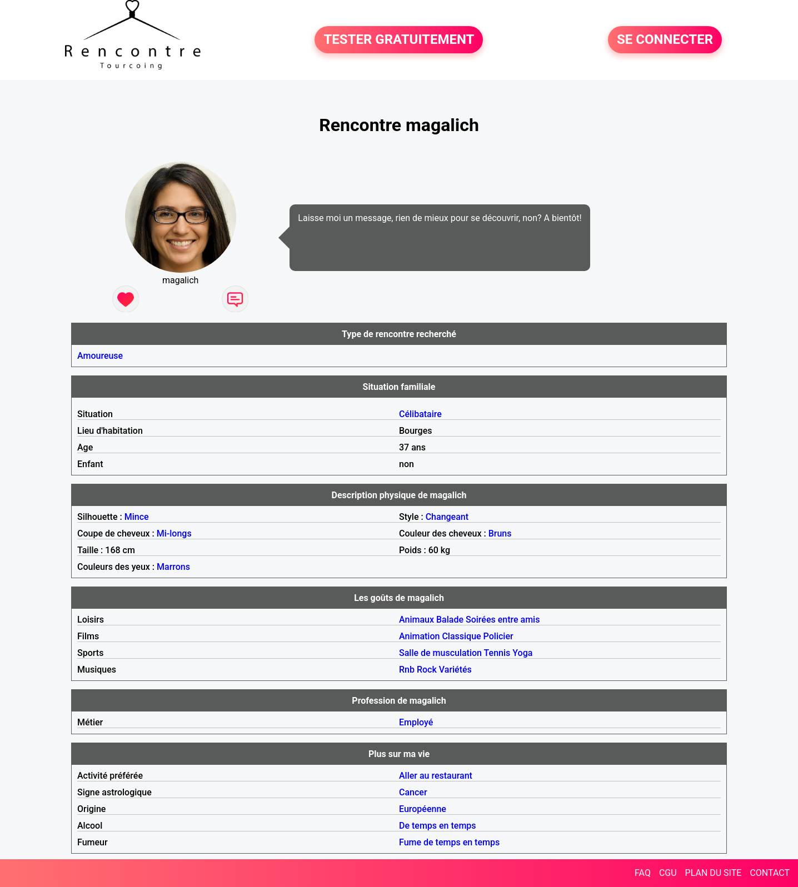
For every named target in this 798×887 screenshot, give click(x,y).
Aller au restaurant (435, 775)
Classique (461, 636)
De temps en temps (437, 825)
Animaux (416, 619)
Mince (136, 517)
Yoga (522, 653)
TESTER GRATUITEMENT (398, 40)
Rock (427, 669)
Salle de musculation (440, 653)
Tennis (497, 653)
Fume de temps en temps (449, 842)
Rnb (407, 669)
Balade (449, 619)
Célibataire (420, 414)
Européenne (422, 809)
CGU (668, 873)
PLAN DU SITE (713, 873)
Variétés (455, 669)
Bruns (500, 533)
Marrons (173, 567)
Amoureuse (100, 355)
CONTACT (770, 873)
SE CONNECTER (665, 40)
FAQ (643, 873)
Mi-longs (174, 533)
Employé (416, 722)
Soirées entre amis (503, 619)
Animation (419, 636)
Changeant (447, 517)
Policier (498, 636)
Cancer (413, 792)
